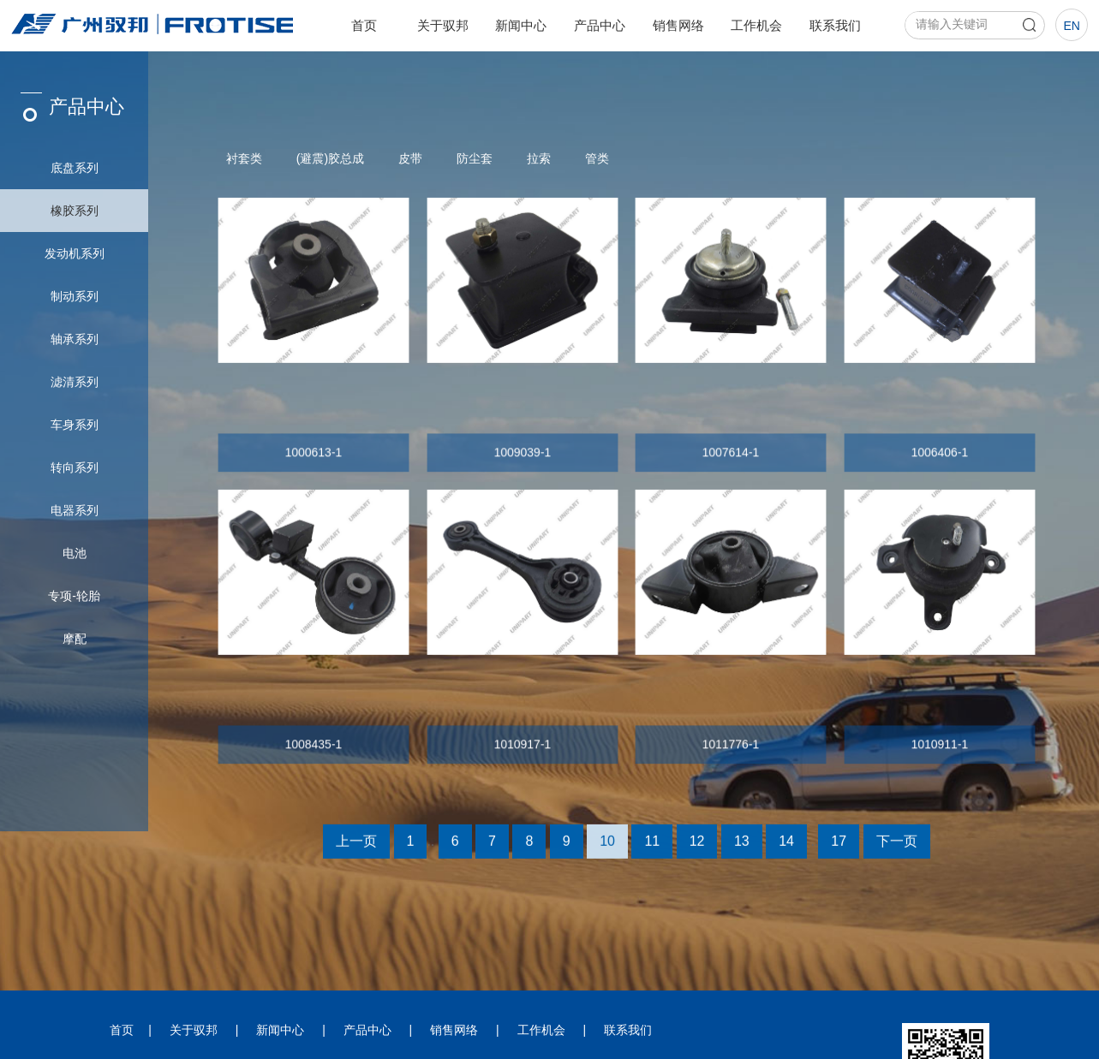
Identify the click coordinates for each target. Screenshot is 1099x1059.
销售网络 (678, 25)
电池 (75, 553)
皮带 (410, 158)
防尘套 (475, 158)
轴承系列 (75, 339)
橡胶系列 (75, 210)
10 (607, 850)
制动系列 (75, 296)
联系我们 (835, 25)
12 (697, 850)
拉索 (539, 158)
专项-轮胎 (74, 596)
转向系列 (75, 467)
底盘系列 (75, 168)
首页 (364, 25)
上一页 (356, 850)
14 (786, 850)
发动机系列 (75, 253)
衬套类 (244, 158)
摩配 (75, 639)
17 (838, 850)
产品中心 (599, 25)
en (1071, 26)
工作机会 (756, 25)
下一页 (896, 850)
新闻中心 (521, 25)
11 (652, 850)
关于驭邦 (443, 25)
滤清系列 (75, 382)
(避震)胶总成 (330, 158)
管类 (597, 158)
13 (742, 850)
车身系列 (75, 424)
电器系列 (75, 510)
